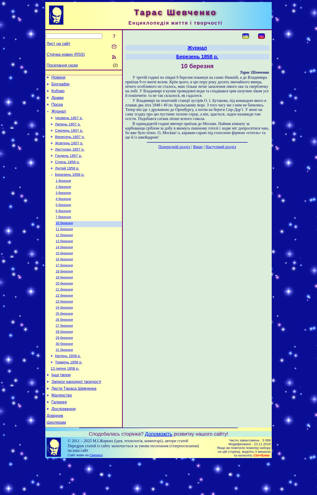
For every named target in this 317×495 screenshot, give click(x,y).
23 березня (64, 324)
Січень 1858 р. (67, 173)
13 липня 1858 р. (65, 397)
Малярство (61, 427)
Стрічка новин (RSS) (66, 54)
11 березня (64, 246)
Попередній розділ (174, 147)
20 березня (64, 304)
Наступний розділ (221, 147)
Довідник (55, 450)
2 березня (63, 200)
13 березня (64, 259)
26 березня (64, 344)
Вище (198, 147)
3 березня (63, 206)
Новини (58, 78)
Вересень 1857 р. (70, 144)
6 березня (63, 226)
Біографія (60, 86)
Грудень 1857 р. (68, 165)
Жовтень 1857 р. (69, 151)
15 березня (64, 272)
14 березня (64, 265)
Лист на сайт (58, 44)
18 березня (64, 291)
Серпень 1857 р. (69, 137)
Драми (57, 101)
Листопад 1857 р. (70, 158)
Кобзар (57, 93)
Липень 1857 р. (68, 130)
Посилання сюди (62, 65)
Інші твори (61, 404)
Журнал (58, 116)
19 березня (64, 298)
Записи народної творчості (76, 412)
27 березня (64, 350)
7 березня (63, 232)
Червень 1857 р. (69, 123)
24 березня (64, 331)
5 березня (63, 219)
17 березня (64, 285)
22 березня (64, 317)
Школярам (56, 457)
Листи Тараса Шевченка (73, 420)
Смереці (96, 490)
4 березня (63, 213)
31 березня (64, 376)
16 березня (64, 278)
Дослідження (63, 442)
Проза (57, 108)
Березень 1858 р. (70, 187)
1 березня (63, 193)
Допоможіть (158, 469)
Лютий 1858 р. (67, 180)
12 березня (64, 252)
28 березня (64, 357)
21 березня (64, 311)
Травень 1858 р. (69, 390)
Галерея (59, 435)
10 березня (64, 239)
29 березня (64, 363)
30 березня (64, 370)
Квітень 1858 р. (68, 383)
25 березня (64, 337)
